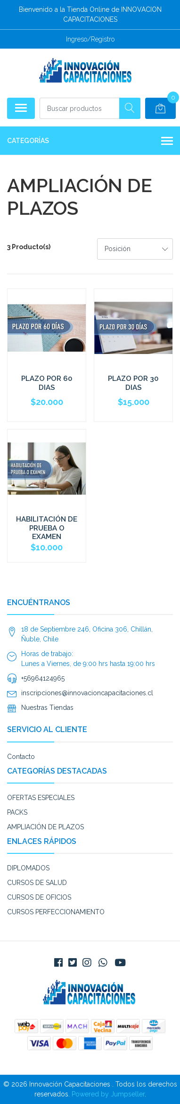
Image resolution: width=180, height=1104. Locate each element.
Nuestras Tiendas (47, 707)
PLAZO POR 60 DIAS (47, 382)
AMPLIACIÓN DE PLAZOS (45, 827)
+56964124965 (43, 678)
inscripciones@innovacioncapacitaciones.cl (87, 693)
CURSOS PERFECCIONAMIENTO (56, 912)
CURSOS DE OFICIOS (39, 897)
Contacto (21, 756)
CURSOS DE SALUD (37, 882)
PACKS (17, 812)
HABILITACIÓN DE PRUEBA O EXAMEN (46, 527)
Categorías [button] (90, 141)
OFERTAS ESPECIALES (40, 797)
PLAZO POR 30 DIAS (133, 382)
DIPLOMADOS (28, 868)
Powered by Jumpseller (108, 1094)
